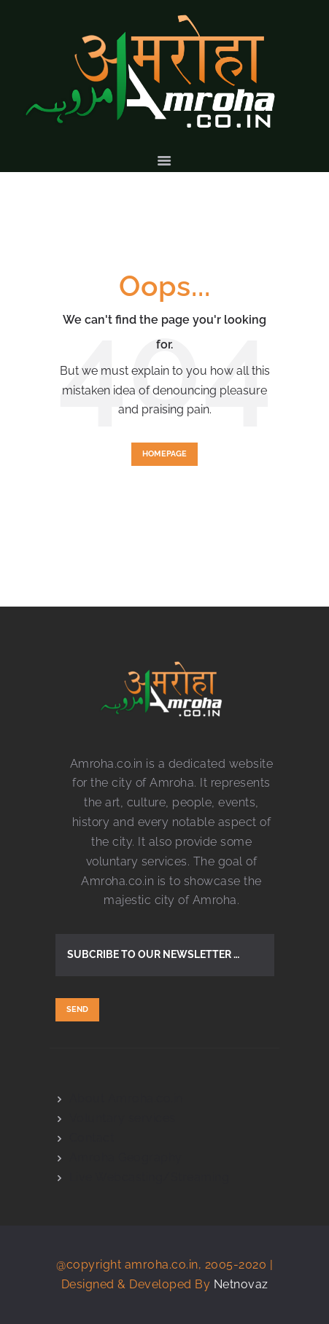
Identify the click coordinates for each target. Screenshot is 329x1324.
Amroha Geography (125, 1157)
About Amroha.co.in (126, 1098)
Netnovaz (241, 1284)
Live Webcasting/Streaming (149, 1177)
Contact (92, 1138)
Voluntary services (122, 1118)
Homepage (164, 454)
